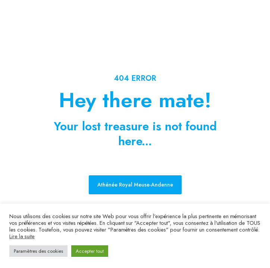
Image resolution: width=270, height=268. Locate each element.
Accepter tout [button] (90, 251)
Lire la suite (22, 236)
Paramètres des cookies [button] (38, 251)
